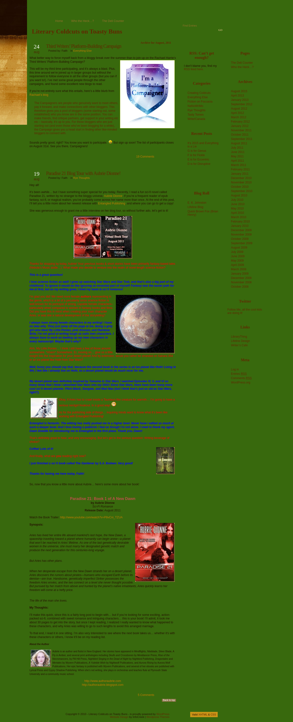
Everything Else (82, 50)
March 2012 (238, 117)
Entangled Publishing (111, 203)
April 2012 (237, 113)
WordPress (162, 714)
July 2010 (237, 199)
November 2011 (241, 130)
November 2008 (241, 282)
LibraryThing (239, 336)
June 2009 (237, 256)
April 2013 (237, 95)
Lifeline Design (240, 341)
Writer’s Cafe (239, 345)
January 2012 (240, 126)
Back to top (169, 700)
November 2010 (241, 182)
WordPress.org (240, 382)
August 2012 (239, 108)
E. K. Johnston (197, 202)
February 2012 (240, 121)
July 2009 (237, 252)
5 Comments (146, 695)
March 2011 (238, 165)
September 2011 (241, 139)
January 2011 (240, 173)
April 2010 (237, 213)
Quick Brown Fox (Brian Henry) (203, 213)
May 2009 (237, 260)
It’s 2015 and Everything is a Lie (203, 144)
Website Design (119, 716)
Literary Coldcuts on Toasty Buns (77, 31)
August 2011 (239, 143)
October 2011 (240, 134)
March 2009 (238, 269)
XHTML (202, 714)
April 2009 (237, 265)
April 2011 (237, 160)
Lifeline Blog (195, 207)
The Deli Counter (113, 21)
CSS (213, 714)
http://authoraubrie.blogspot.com (102, 685)
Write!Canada (196, 119)
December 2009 (241, 230)
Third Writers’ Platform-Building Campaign (83, 46)
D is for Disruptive (199, 164)
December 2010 (241, 178)
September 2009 (241, 243)
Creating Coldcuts (199, 93)
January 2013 (240, 100)
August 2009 (239, 247)
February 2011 (240, 169)
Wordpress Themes (157, 716)
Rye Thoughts (81, 177)
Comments (241, 378)
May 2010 (237, 208)
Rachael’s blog (39, 95)
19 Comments (145, 156)
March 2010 (238, 217)
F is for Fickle (196, 155)
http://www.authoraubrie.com (102, 681)
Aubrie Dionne (113, 196)
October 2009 (240, 239)
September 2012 (241, 104)
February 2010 (240, 221)
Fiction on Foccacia (200, 101)
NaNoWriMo (195, 106)
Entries (239, 373)
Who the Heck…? (82, 21)
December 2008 (241, 278)
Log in (235, 369)
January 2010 (240, 226)
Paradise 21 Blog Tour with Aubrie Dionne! (83, 173)
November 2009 (241, 234)
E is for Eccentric (198, 159)
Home (59, 21)
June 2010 (237, 204)
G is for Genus (197, 151)
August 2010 (239, 195)
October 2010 (240, 186)
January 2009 (240, 273)
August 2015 (239, 91)
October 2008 (240, 286)
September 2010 (241, 191)
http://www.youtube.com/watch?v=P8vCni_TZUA (91, 517)
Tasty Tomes (195, 114)
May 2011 (237, 156)
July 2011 (237, 147)
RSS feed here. (194, 69)
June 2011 (237, 152)
